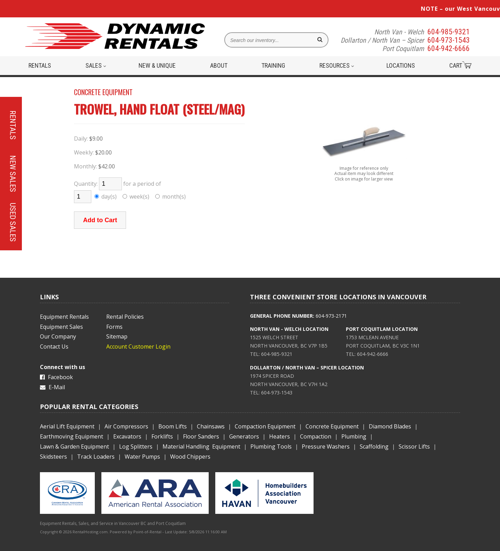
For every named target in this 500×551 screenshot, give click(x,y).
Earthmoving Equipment (71, 436)
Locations (400, 65)
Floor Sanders (201, 436)
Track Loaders (96, 456)
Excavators (127, 436)
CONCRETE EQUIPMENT (103, 92)
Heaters (279, 436)
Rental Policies (125, 316)
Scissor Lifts (414, 446)
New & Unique (157, 65)
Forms (114, 327)
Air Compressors (126, 426)
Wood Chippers (190, 456)
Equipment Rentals (64, 316)
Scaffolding (374, 446)
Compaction (315, 436)
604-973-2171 (331, 315)
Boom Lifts (172, 426)
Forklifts (162, 436)
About (218, 65)
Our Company (58, 336)
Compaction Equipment (265, 426)
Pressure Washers (326, 446)
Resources (336, 65)
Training (273, 65)
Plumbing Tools (271, 446)
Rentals (39, 65)
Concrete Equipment (332, 426)
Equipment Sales (61, 327)
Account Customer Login (138, 346)
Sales (95, 65)
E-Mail (52, 387)
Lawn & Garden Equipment (74, 446)
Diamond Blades (390, 426)
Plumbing (353, 436)
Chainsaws (211, 426)
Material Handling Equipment (201, 446)
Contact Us (54, 346)
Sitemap (116, 336)
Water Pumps (142, 456)
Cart (460, 65)
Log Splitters (135, 446)
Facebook (56, 377)
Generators (244, 436)
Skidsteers (53, 456)
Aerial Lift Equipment (67, 426)
